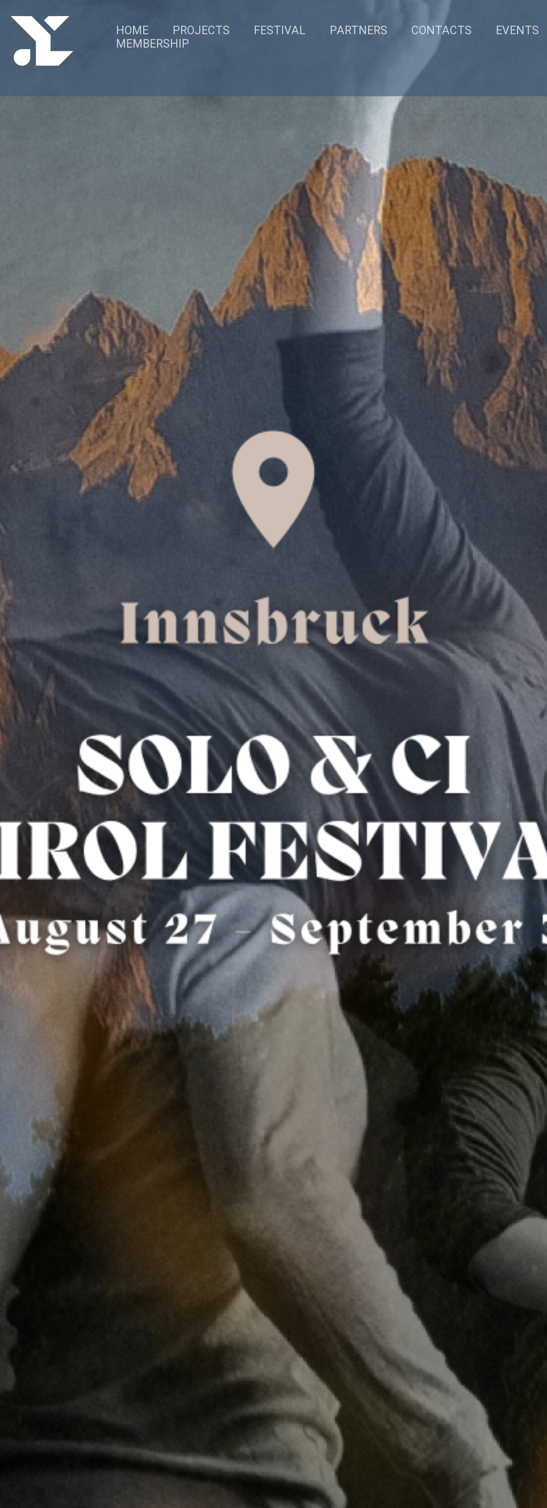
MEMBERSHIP (152, 43)
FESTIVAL (280, 30)
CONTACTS (441, 30)
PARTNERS (358, 30)
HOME (132, 30)
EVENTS (517, 30)
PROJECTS (201, 30)
